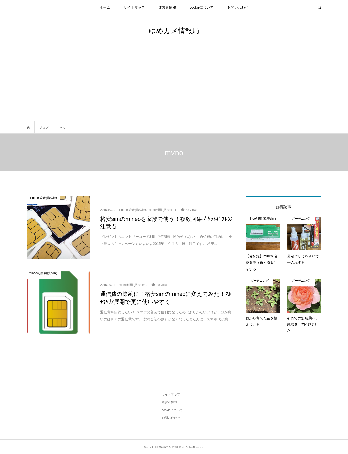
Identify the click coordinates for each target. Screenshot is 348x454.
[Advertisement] (174, 83)
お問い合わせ (237, 7)
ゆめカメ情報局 (174, 31)
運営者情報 (167, 7)
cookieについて (202, 7)
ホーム (105, 7)
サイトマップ (134, 7)
